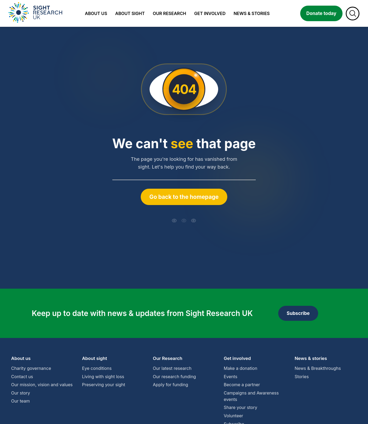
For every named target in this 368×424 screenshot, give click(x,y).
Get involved (210, 13)
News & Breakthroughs (318, 368)
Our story (20, 393)
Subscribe (298, 313)
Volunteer (233, 415)
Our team (20, 401)
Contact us (22, 376)
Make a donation (240, 368)
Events (230, 376)
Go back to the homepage (183, 197)
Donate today (321, 13)
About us (96, 13)
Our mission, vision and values (42, 384)
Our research (169, 13)
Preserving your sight (103, 384)
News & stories (251, 13)
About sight (130, 13)
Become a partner (242, 384)
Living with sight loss (103, 376)
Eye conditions (97, 368)
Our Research (167, 358)
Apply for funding (170, 384)
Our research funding (174, 376)
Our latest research (172, 368)
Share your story (240, 407)
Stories (302, 376)
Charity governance (31, 368)
